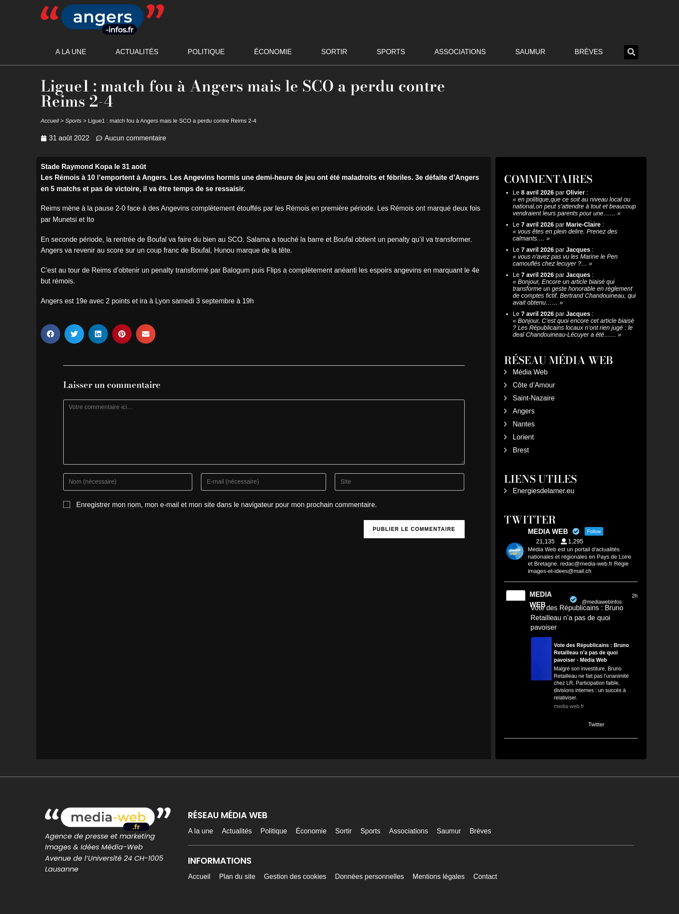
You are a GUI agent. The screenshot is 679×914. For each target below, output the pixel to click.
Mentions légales (439, 876)
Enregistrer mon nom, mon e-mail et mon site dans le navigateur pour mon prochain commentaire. (226, 504)
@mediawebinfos (602, 602)
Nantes (524, 424)
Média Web (530, 372)
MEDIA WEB (541, 599)
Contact (485, 876)
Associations (460, 51)
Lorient (523, 437)
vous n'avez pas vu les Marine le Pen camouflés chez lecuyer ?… (565, 260)
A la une (70, 51)
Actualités (137, 51)
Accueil (50, 120)
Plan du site (237, 876)
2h (634, 596)
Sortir (334, 51)
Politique (206, 51)
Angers (524, 411)
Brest (521, 450)
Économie (273, 51)
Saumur (530, 51)
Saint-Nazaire (534, 398)
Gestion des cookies (295, 876)
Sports (391, 51)
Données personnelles (369, 876)
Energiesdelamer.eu (543, 490)
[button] (631, 52)
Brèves (589, 51)
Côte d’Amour (534, 385)
